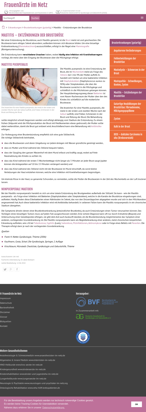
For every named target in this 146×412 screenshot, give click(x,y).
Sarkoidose (66, 223)
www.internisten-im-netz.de (42, 360)
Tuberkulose (40, 223)
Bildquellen (5, 321)
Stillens (63, 74)
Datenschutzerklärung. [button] (53, 407)
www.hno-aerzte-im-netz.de (29, 364)
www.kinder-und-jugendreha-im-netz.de (39, 373)
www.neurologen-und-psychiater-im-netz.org (46, 383)
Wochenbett (78, 71)
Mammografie (82, 46)
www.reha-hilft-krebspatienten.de (44, 387)
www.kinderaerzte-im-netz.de (32, 369)
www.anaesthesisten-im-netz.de (50, 355)
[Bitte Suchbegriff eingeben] (16, 19)
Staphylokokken (71, 81)
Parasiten (136, 223)
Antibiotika (96, 126)
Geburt (63, 113)
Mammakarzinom (27, 46)
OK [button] (136, 404)
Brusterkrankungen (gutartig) (37, 27)
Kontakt (3, 326)
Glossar (3, 316)
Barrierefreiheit (7, 307)
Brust (68, 40)
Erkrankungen (15, 27)
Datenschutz (6, 302)
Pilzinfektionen (80, 223)
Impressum (5, 298)
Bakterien (98, 93)
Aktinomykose (95, 223)
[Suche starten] (35, 19)
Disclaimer (5, 312)
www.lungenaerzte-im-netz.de (31, 378)
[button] (5, 269)
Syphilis (50, 223)
